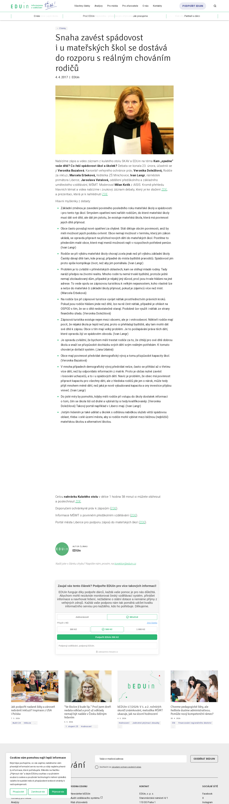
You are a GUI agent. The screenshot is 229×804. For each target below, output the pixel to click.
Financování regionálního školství (195, 723)
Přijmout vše (58, 792)
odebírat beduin (204, 758)
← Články (61, 28)
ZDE (164, 189)
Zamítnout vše (38, 792)
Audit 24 (17, 723)
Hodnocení (86, 726)
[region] (38, 775)
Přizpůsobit (18, 792)
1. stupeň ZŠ (72, 726)
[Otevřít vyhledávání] (215, 6)
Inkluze (27, 723)
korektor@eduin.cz (125, 563)
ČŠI (173, 723)
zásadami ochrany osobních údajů (126, 767)
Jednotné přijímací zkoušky (146, 723)
